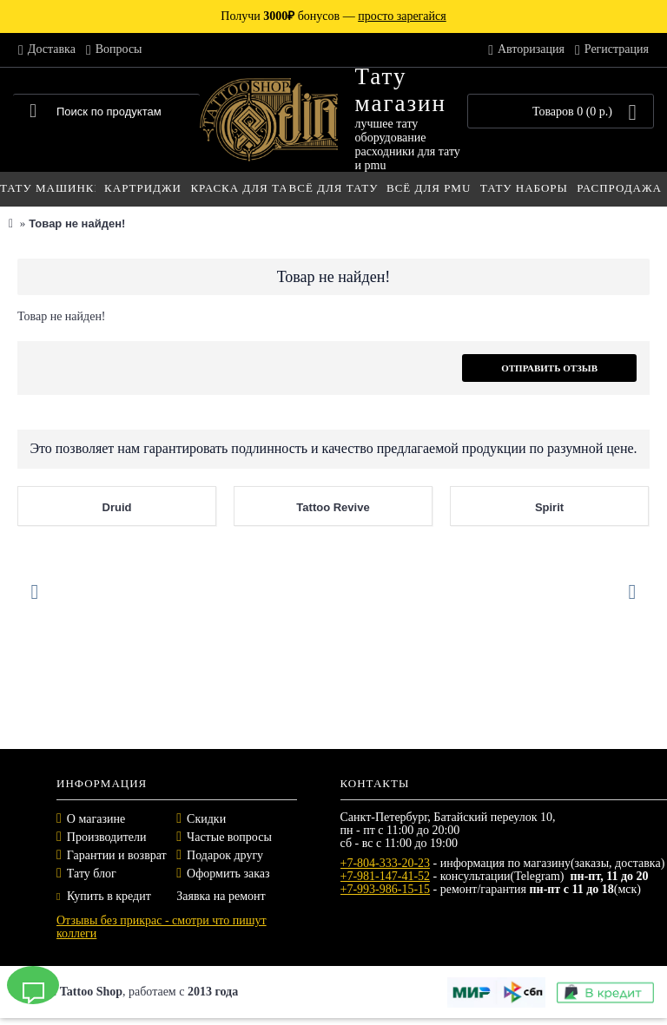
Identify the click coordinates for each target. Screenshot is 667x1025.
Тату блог (91, 873)
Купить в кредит (103, 896)
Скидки (206, 818)
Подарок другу (225, 855)
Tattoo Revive (332, 507)
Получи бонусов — (333, 16)
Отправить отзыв (549, 368)
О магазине (96, 818)
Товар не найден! (77, 223)
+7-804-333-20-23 (385, 863)
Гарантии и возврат (117, 855)
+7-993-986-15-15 (385, 889)
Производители (107, 837)
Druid (117, 507)
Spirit (549, 507)
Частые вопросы (229, 837)
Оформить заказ (228, 873)
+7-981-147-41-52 (385, 876)
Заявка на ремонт (220, 896)
